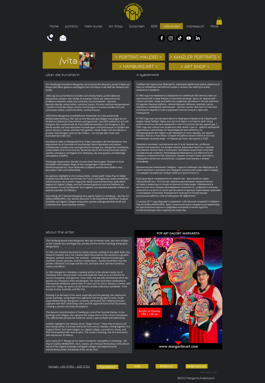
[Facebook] (161, 38)
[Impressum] (107, 367)
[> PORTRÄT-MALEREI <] (138, 57)
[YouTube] (188, 38)
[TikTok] (179, 38)
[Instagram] (170, 38)
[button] (219, 21)
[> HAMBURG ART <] (138, 66)
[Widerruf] (166, 366)
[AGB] (137, 366)
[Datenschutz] (196, 366)
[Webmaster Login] (208, 372)
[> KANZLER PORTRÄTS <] (195, 57)
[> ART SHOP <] (195, 66)
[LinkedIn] (197, 38)
